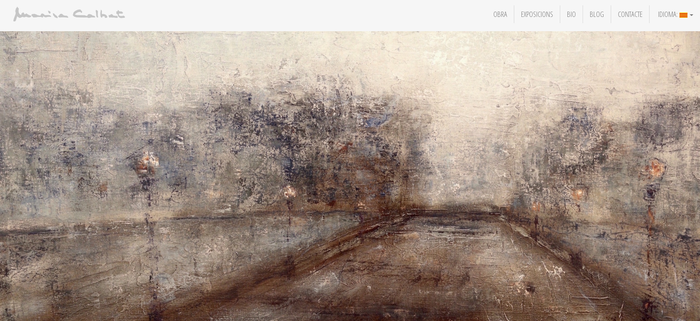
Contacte (630, 14)
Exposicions (537, 14)
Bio (571, 14)
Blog (597, 14)
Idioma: (674, 14)
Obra (500, 14)
